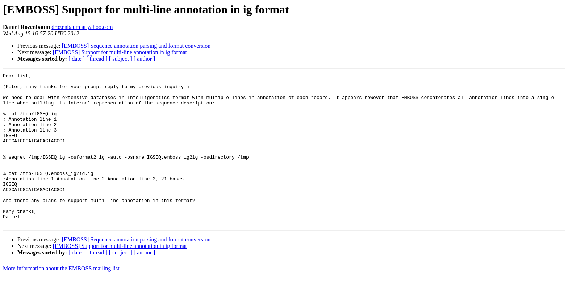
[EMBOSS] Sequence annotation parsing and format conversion (136, 46)
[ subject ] (120, 59)
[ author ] (144, 59)
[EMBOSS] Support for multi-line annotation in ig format (120, 52)
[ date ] (76, 59)
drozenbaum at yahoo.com (82, 27)
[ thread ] (97, 59)
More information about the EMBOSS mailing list (61, 299)
